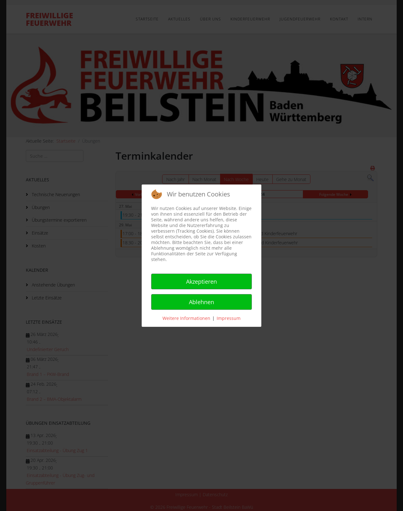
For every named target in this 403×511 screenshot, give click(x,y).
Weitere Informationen (186, 318)
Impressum (229, 318)
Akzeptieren (201, 281)
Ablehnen (201, 302)
